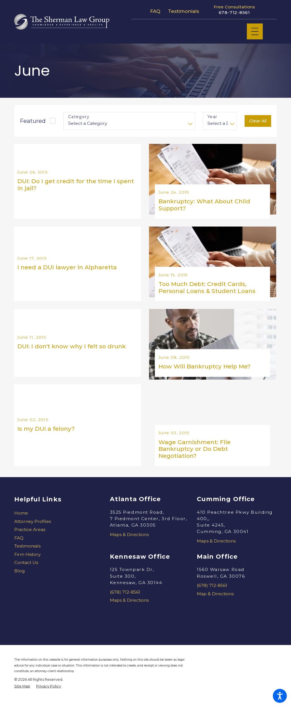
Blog (19, 579)
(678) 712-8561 (125, 600)
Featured (33, 120)
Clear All (258, 120)
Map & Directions (215, 602)
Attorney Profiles (32, 530)
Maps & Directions (129, 543)
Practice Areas (29, 538)
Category (78, 117)
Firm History (27, 563)
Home (21, 522)
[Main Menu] (255, 31)
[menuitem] (54, 522)
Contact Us (26, 571)
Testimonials (183, 11)
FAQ (155, 11)
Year (212, 117)
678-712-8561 (234, 12)
